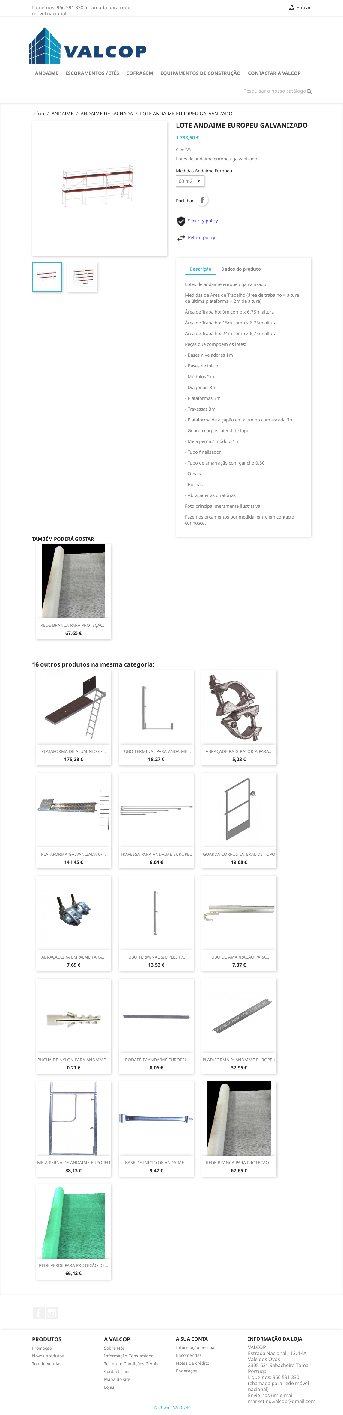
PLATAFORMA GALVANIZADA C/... (73, 854)
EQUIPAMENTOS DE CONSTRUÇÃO (200, 73)
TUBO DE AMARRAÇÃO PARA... (239, 957)
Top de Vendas (46, 1363)
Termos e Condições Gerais (131, 1363)
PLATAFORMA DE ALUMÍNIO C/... (73, 751)
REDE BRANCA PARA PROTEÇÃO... (73, 625)
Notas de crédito (192, 1363)
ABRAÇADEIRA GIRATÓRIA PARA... (239, 751)
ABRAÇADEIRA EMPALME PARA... (73, 957)
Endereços (186, 1371)
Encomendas (189, 1355)
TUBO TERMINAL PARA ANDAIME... (156, 751)
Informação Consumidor (128, 1356)
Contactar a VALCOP (274, 73)
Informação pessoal (196, 1347)
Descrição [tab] (200, 269)
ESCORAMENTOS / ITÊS (92, 73)
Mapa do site (117, 1379)
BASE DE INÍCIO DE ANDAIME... (156, 1162)
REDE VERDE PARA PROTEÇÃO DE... (73, 1265)
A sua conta (192, 1339)
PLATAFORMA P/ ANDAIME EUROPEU (239, 1060)
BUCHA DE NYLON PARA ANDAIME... (73, 1060)
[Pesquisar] (277, 91)
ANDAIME (46, 73)
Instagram (52, 1313)
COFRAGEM (139, 73)
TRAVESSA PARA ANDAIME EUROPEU (156, 854)
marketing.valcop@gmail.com (281, 1401)
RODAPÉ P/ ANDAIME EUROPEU (156, 1060)
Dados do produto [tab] (241, 269)
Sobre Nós (114, 1348)
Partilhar (202, 200)
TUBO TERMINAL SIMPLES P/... (156, 957)
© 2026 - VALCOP (172, 1407)
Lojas (109, 1387)
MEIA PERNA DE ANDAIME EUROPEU (73, 1162)
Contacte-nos (117, 1371)
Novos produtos (48, 1356)
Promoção (42, 1348)
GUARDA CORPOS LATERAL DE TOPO (239, 854)
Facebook (39, 1313)
